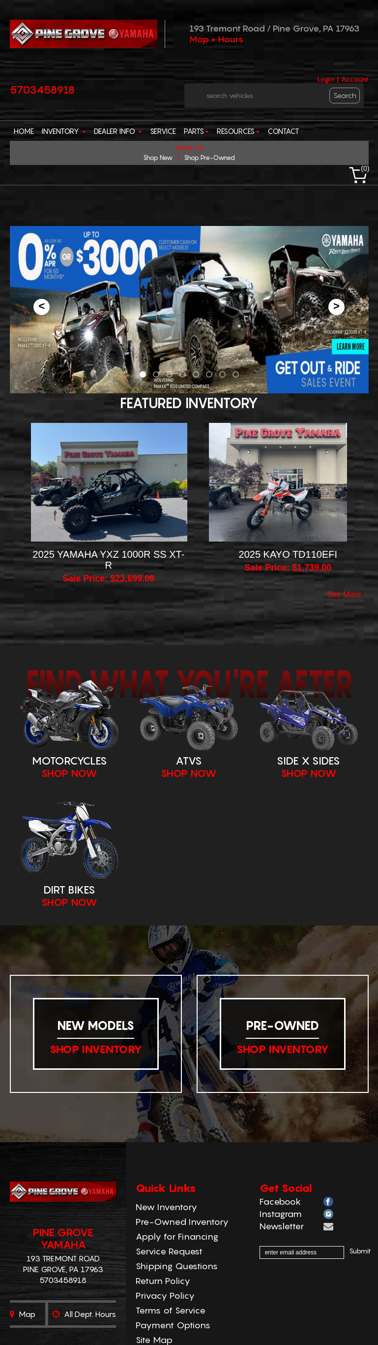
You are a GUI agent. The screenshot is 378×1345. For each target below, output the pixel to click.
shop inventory (96, 1049)
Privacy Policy (165, 1295)
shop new (158, 157)
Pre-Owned (282, 1026)
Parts (196, 131)
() (365, 168)
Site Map (154, 1340)
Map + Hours (216, 39)
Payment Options (173, 1325)
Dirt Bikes (69, 889)
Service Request (169, 1251)
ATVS (188, 760)
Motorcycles (69, 760)
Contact (283, 131)
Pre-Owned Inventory (182, 1222)
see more (344, 595)
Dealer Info (118, 131)
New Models (95, 1026)
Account (355, 79)
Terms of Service (170, 1310)
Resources (238, 131)
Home (24, 131)
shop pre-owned (209, 157)
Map (22, 1314)
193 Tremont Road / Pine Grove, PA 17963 (274, 28)
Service (163, 131)
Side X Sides (308, 760)
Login (325, 79)
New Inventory (166, 1207)
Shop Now (69, 773)
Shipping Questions (177, 1266)
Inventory (64, 131)
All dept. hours (84, 1314)
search (345, 95)
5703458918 (42, 89)
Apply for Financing (177, 1236)
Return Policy (163, 1281)
